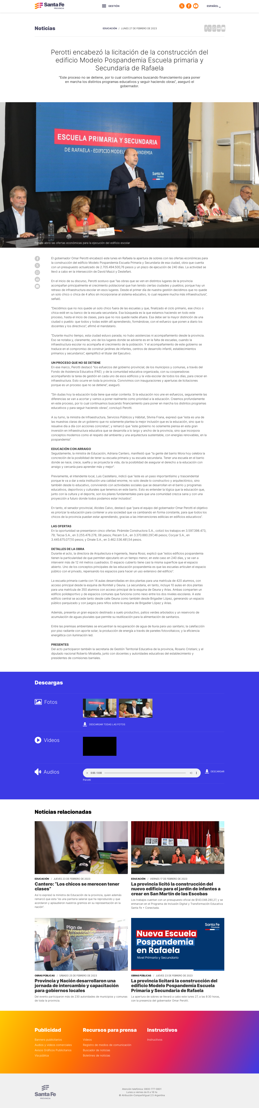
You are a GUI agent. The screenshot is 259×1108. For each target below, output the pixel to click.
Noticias (45, 27)
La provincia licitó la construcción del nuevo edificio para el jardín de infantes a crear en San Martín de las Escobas (177, 886)
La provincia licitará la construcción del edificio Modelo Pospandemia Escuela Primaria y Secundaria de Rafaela (177, 981)
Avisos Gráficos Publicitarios (53, 1045)
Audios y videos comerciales (53, 1039)
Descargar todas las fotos (104, 722)
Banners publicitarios (48, 1034)
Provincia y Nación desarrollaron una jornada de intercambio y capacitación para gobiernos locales (80, 981)
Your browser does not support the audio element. (142, 771)
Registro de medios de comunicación (107, 1039)
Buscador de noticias (96, 1045)
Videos (87, 1034)
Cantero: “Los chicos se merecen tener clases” (81, 882)
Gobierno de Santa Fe (49, 5)
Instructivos (154, 1034)
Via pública (42, 1050)
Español (215, 6)
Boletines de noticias (96, 1050)
